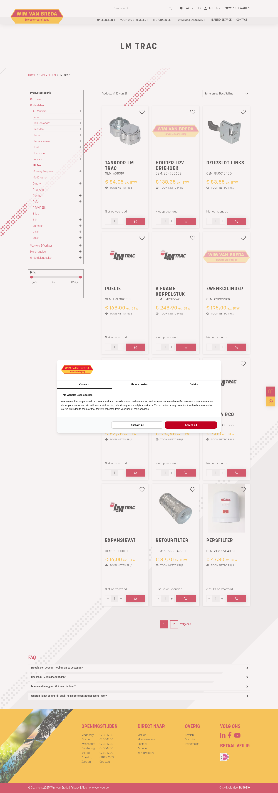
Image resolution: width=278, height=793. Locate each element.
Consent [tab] (84, 384)
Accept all (191, 425)
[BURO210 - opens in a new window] (203, 370)
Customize (137, 425)
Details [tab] (194, 384)
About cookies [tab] (139, 384)
